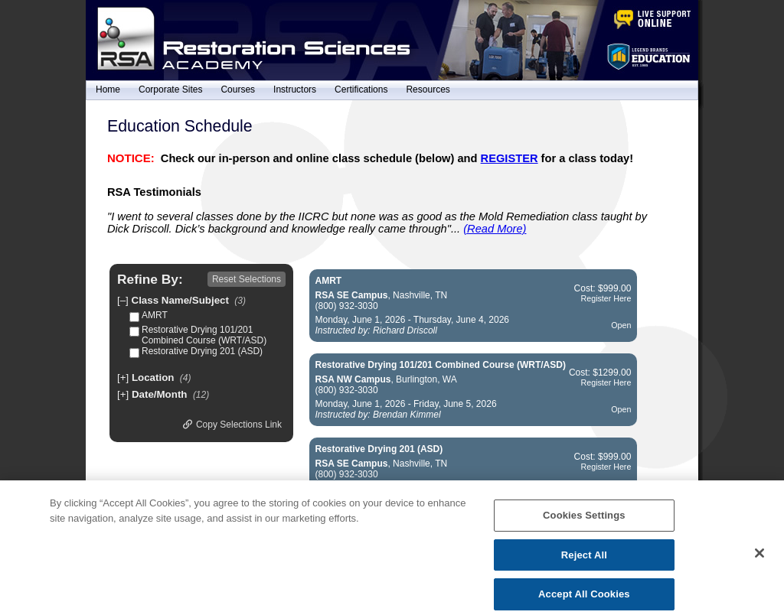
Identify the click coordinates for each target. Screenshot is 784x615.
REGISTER (509, 158)
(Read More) (494, 229)
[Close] (759, 561)
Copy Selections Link (232, 424)
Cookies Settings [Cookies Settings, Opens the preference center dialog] (584, 523)
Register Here (606, 298)
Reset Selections (246, 279)
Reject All (584, 562)
